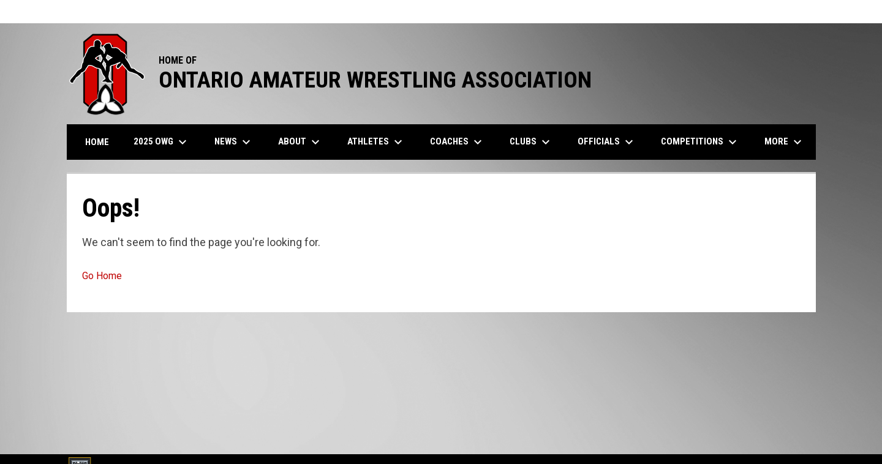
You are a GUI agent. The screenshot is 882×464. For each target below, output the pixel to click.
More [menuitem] (784, 142)
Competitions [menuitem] (700, 142)
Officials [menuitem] (607, 142)
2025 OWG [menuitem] (162, 142)
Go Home (102, 276)
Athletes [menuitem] (376, 142)
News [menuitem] (234, 142)
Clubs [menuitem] (531, 142)
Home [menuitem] (97, 142)
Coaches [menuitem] (457, 142)
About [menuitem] (300, 142)
